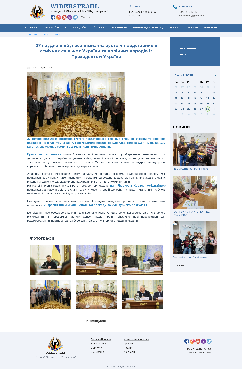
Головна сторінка (38, 34)
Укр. (83, 17)
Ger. (89, 17)
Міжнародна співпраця (148, 28)
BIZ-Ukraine (119, 28)
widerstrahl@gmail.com (192, 16)
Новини (193, 28)
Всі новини (178, 265)
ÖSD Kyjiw (99, 28)
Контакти (210, 28)
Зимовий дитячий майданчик (190, 257)
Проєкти (176, 28)
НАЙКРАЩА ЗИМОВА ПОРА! (191, 169)
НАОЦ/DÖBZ (80, 28)
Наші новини (188, 48)
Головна (31, 28)
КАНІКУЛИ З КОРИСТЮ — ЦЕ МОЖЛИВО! (191, 213)
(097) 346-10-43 (188, 12)
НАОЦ (184, 55)
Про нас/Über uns (55, 28)
